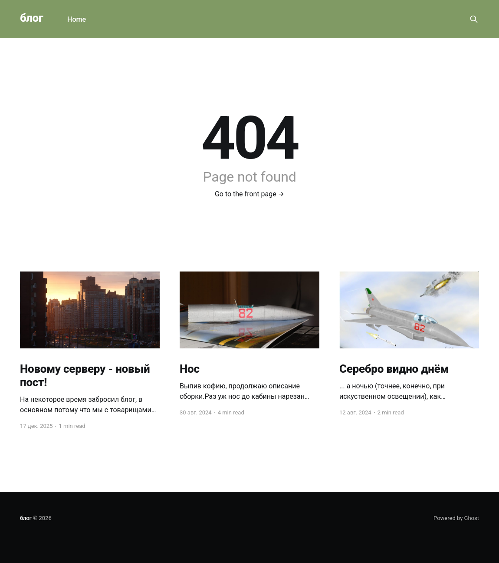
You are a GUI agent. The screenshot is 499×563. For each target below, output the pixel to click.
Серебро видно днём (394, 368)
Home (76, 19)
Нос (190, 368)
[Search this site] (474, 19)
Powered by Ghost (456, 518)
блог (31, 18)
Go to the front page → (249, 194)
